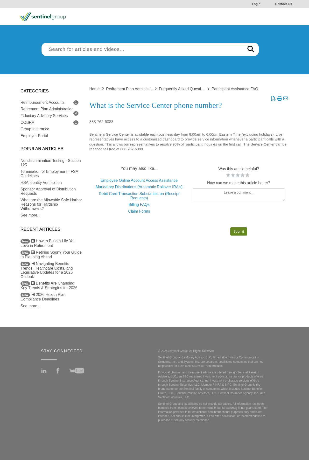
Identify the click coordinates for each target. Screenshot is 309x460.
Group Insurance (35, 129)
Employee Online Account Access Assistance (139, 180)
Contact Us (283, 4)
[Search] (251, 49)
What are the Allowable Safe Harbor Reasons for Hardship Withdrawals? (51, 204)
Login (256, 4)
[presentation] (238, 215)
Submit (238, 231)
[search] (142, 49)
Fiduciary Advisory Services (44, 116)
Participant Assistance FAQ (235, 89)
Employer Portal (34, 136)
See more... (31, 215)
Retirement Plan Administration (47, 109)
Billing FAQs (139, 204)
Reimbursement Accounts (42, 102)
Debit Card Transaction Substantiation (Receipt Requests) (139, 196)
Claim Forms (139, 211)
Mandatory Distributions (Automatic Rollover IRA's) (139, 187)
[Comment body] (239, 194)
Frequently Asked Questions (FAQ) (188, 89)
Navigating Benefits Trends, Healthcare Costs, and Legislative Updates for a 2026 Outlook (47, 270)
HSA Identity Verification (41, 183)
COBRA (27, 122)
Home (94, 89)
